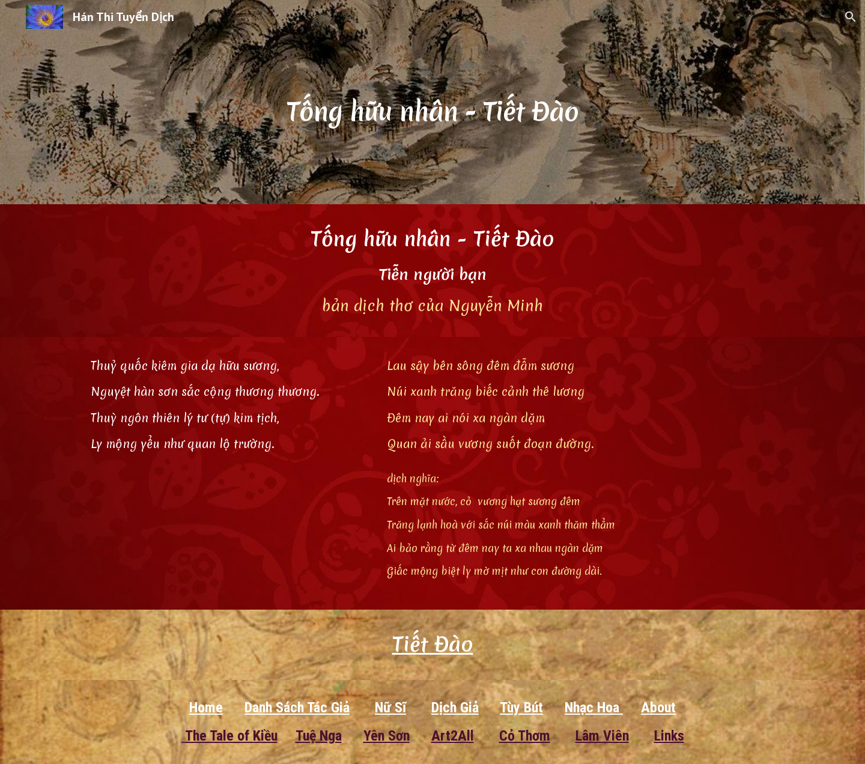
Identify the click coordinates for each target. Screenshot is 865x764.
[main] (432, 101)
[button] (850, 16)
